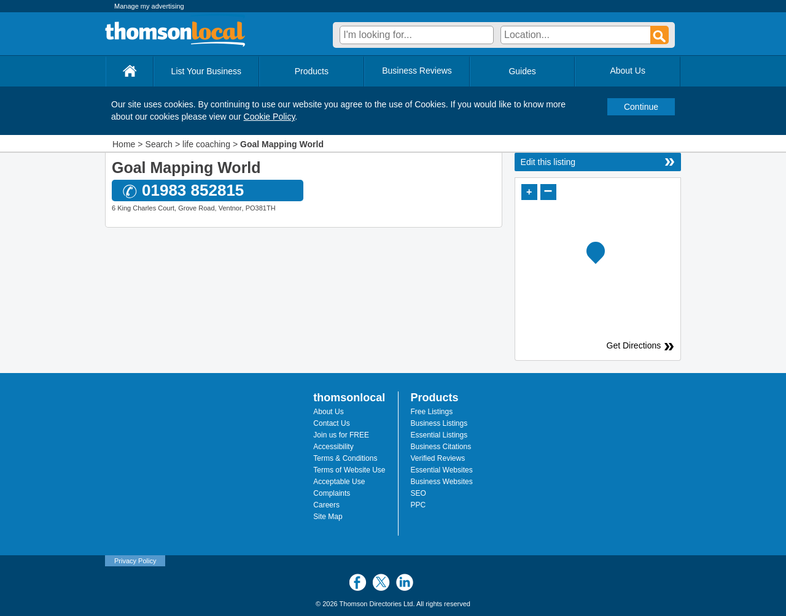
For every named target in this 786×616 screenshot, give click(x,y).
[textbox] (417, 35)
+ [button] (529, 192)
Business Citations (441, 446)
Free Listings (432, 411)
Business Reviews (417, 70)
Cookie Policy (269, 116)
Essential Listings (439, 435)
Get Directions (636, 345)
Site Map (327, 516)
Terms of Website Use (349, 470)
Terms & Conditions (345, 458)
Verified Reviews (438, 458)
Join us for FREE (341, 435)
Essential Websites (442, 470)
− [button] (548, 191)
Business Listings (439, 423)
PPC (418, 505)
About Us (328, 411)
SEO (418, 493)
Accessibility (333, 446)
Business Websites (442, 481)
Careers (326, 505)
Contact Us (331, 423)
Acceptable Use (339, 481)
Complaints (331, 493)
